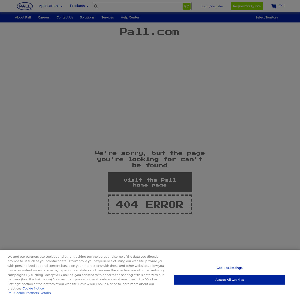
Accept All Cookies (229, 279)
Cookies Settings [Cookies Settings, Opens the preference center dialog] (229, 268)
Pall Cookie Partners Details (29, 293)
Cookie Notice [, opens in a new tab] (33, 288)
